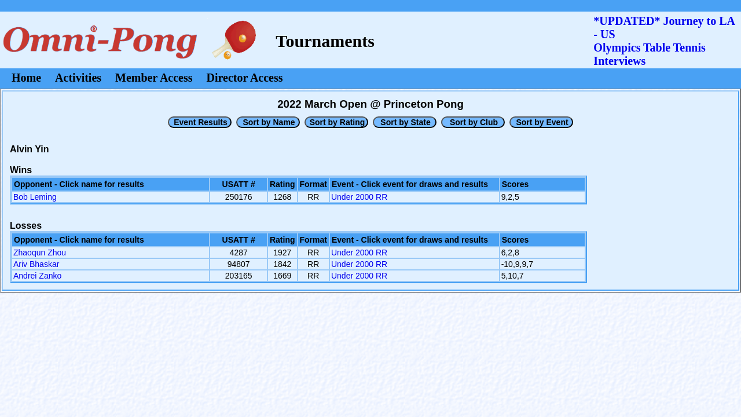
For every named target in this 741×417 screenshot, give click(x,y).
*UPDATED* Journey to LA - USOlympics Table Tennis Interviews (664, 40)
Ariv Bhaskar (36, 264)
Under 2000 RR (359, 197)
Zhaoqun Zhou (39, 252)
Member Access (153, 77)
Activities (78, 77)
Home (26, 77)
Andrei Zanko (37, 275)
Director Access (245, 77)
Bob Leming (35, 197)
